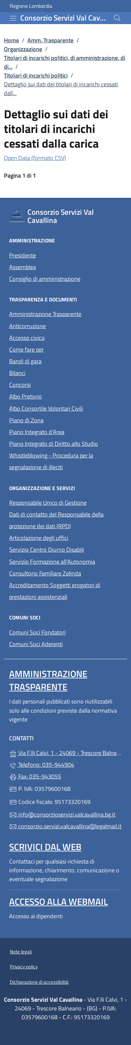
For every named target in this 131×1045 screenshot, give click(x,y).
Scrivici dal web (45, 847)
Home (11, 40)
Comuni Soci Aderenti (36, 644)
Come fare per (26, 349)
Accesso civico (27, 337)
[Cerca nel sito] (117, 18)
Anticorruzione (27, 326)
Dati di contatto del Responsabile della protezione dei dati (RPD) (56, 520)
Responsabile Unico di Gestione (48, 502)
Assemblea (22, 267)
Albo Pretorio (25, 396)
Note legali (21, 951)
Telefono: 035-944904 (41, 764)
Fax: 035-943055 (35, 776)
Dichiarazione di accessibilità (39, 982)
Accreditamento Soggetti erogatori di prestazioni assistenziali (54, 591)
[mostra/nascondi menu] (13, 18)
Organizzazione (23, 49)
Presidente (22, 255)
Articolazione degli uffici (38, 537)
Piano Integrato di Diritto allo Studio (53, 443)
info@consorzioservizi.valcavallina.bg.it (62, 814)
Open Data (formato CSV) (35, 157)
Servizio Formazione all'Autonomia (52, 561)
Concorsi (20, 384)
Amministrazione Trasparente (45, 314)
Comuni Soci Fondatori (37, 632)
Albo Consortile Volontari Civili (46, 408)
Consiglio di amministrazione (44, 278)
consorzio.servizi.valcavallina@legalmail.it (65, 826)
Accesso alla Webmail (58, 901)
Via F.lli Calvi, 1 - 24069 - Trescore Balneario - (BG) (65, 752)
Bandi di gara (25, 361)
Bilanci (17, 373)
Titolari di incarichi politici (36, 75)
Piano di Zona (26, 420)
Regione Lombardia (31, 6)
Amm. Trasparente (50, 40)
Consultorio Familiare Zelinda (45, 573)
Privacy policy (24, 966)
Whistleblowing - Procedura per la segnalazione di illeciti (51, 461)
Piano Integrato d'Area (36, 432)
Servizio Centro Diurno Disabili (46, 549)
